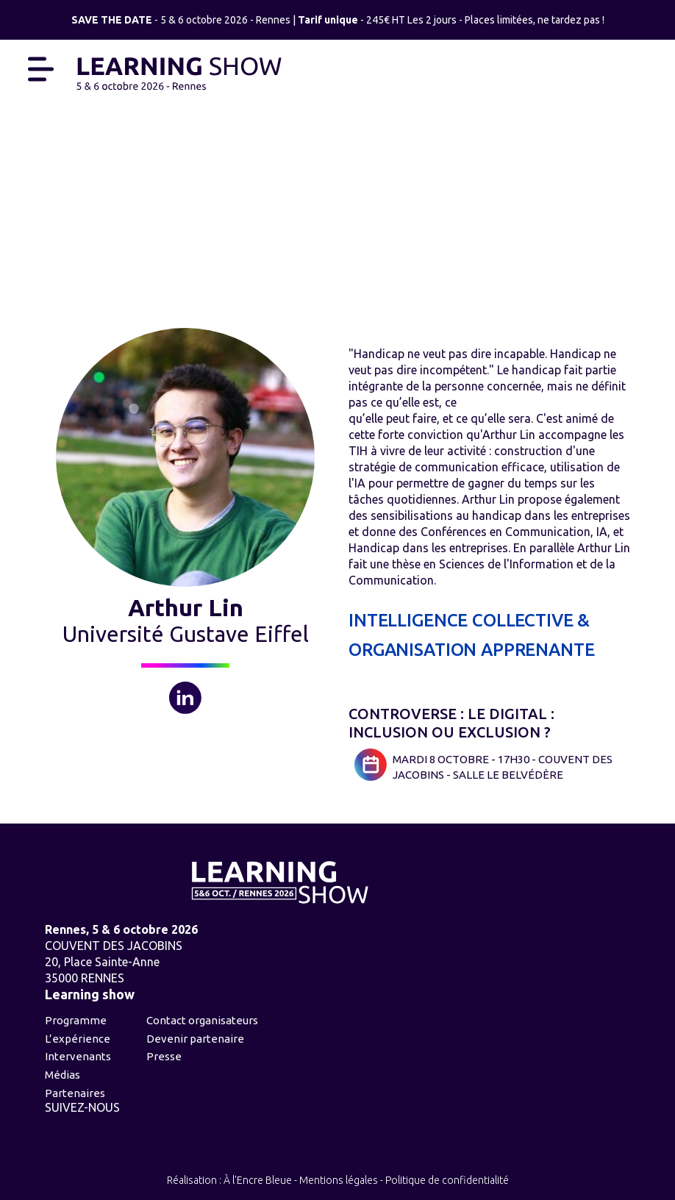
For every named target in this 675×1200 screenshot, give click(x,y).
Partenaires (75, 1093)
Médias (62, 1074)
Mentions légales (338, 1180)
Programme (76, 1020)
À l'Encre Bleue (258, 1180)
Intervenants (78, 1056)
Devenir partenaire (195, 1038)
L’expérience (77, 1038)
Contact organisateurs (202, 1020)
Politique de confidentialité (447, 1180)
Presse (164, 1056)
